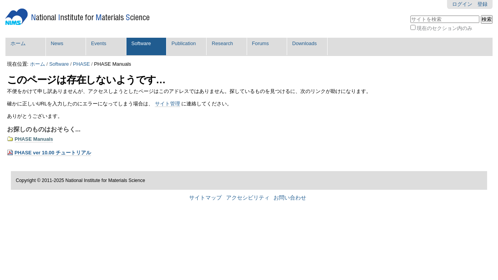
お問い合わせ (290, 198)
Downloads (304, 43)
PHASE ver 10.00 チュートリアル (52, 153)
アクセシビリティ (248, 198)
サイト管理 (167, 104)
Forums (260, 43)
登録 (482, 4)
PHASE (81, 64)
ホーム (18, 43)
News (57, 43)
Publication (184, 43)
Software (141, 43)
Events (98, 43)
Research (222, 43)
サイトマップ (205, 198)
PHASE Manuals (34, 139)
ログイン (462, 4)
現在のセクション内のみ (444, 28)
